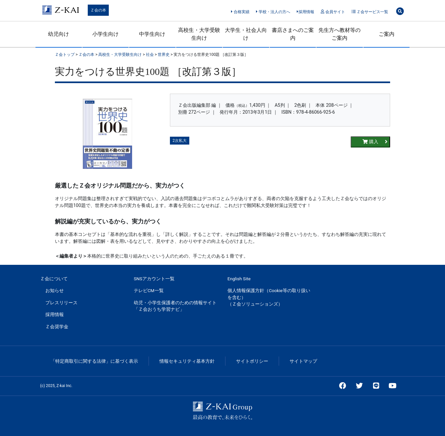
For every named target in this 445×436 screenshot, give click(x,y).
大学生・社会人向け (246, 34)
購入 (375, 142)
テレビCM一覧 (149, 290)
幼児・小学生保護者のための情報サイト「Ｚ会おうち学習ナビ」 (175, 306)
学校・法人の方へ (273, 12)
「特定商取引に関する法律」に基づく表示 (94, 361)
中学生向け (152, 34)
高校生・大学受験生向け (199, 34)
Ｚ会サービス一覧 (370, 12)
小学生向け (105, 34)
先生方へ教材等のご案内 (339, 34)
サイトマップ (303, 361)
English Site (238, 278)
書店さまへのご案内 (293, 34)
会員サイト (333, 12)
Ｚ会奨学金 (56, 326)
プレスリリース (61, 302)
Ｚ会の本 (98, 10)
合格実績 (240, 12)
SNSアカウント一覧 (154, 278)
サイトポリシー (252, 361)
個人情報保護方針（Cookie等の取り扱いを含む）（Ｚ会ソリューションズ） (268, 297)
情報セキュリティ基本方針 (187, 361)
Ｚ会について (54, 278)
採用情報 (305, 12)
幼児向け (58, 34)
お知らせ (54, 290)
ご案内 (386, 34)
